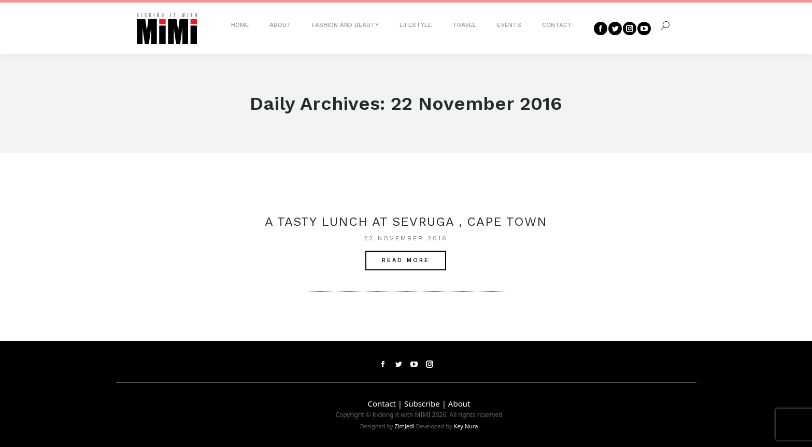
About (459, 403)
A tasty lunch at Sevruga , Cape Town (406, 221)
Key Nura (465, 426)
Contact (382, 403)
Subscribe (422, 403)
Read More (406, 260)
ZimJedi (404, 426)
